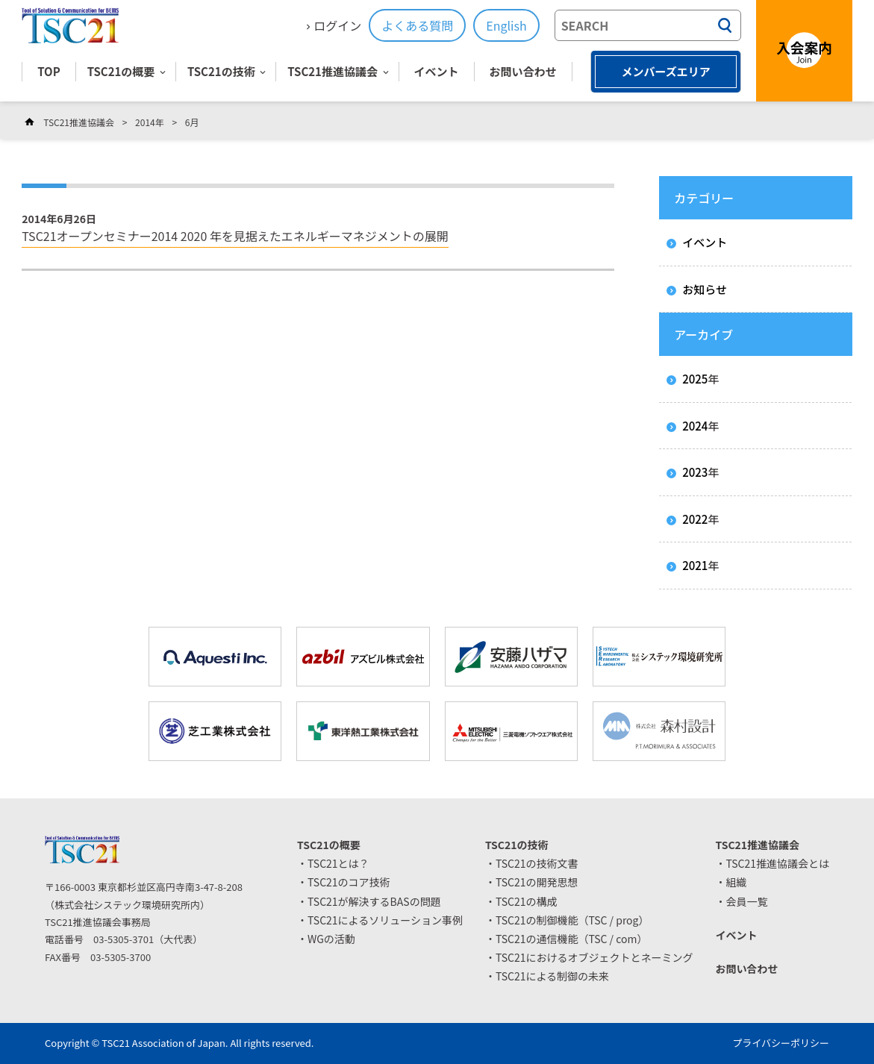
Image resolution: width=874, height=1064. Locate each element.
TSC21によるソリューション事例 (385, 920)
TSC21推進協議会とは (777, 863)
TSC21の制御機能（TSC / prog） (572, 920)
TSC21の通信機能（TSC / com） (572, 938)
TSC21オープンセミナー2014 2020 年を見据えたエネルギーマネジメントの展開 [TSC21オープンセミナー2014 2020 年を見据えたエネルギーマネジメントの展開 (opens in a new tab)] (235, 236)
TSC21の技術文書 (537, 863)
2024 (695, 426)
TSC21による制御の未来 (552, 975)
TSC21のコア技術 (349, 881)
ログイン (337, 25)
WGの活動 (331, 938)
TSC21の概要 (121, 71)
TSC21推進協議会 (332, 71)
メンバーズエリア (665, 71)
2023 (695, 472)
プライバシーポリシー (780, 1043)
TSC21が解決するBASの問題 (374, 901)
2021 (695, 565)
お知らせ (704, 289)
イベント (436, 71)
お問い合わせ (523, 71)
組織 (735, 881)
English (506, 25)
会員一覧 (746, 901)
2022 (695, 519)
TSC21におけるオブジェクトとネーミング (594, 957)
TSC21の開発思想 (537, 881)
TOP (48, 71)
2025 (695, 379)
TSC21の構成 (527, 901)
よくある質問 (417, 25)
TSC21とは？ (338, 863)
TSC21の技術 (221, 71)
